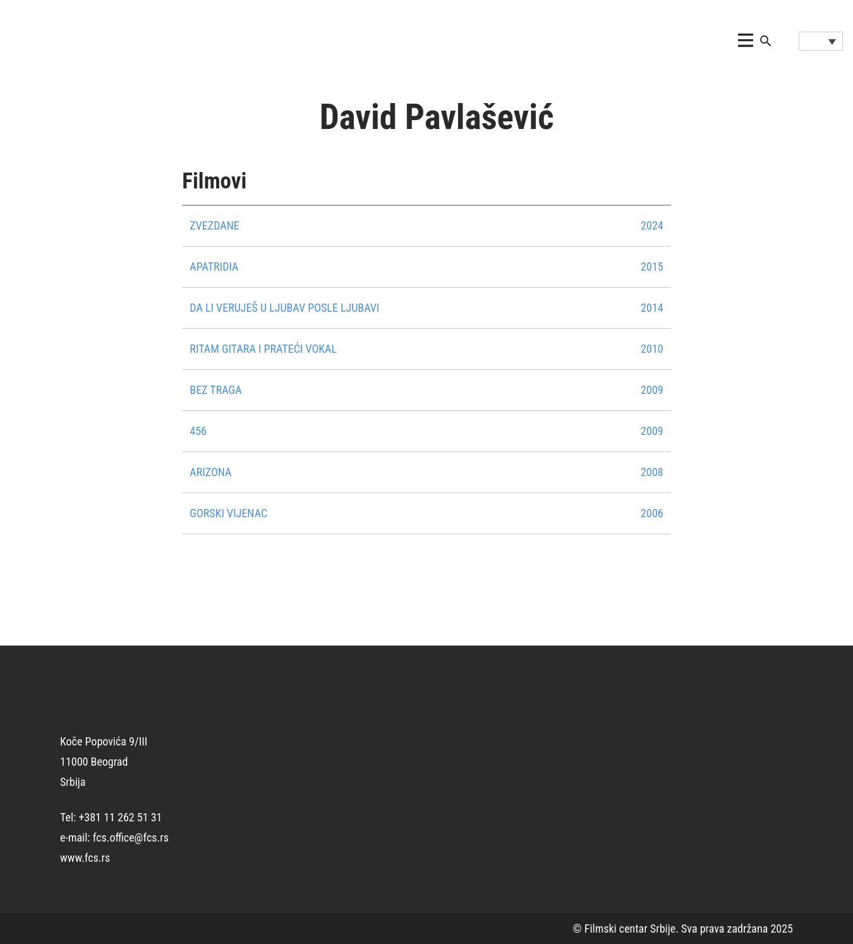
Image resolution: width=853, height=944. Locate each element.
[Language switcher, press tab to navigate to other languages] (821, 41)
